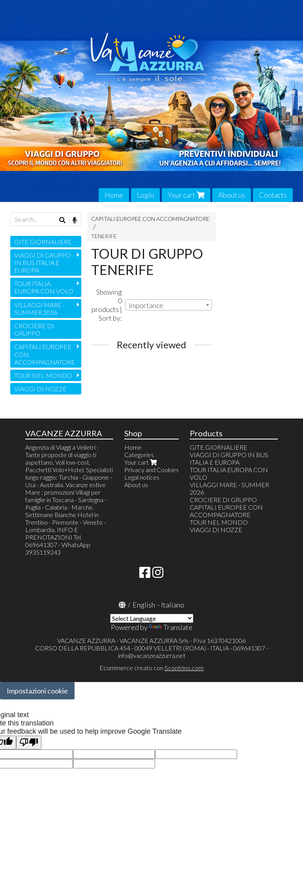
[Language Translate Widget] (151, 618)
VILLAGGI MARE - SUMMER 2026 (39, 308)
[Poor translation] (28, 742)
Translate (171, 627)
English (144, 604)
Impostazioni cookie (37, 690)
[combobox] (168, 304)
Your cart (186, 195)
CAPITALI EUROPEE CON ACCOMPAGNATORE (150, 218)
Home (114, 195)
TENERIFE (104, 236)
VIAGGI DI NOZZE (40, 388)
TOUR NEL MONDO (43, 375)
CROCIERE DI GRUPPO (34, 329)
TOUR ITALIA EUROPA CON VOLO (43, 287)
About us (231, 195)
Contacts (273, 195)
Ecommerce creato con (151, 667)
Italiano (172, 604)
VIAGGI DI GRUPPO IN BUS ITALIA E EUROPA (42, 262)
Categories (139, 454)
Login (145, 195)
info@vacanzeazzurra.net (151, 655)
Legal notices (141, 477)
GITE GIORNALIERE (43, 241)
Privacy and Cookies (151, 469)
